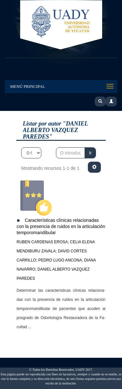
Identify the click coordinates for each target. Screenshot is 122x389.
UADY (61, 25)
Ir (90, 152)
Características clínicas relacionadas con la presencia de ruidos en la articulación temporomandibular (61, 226)
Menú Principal (27, 86)
